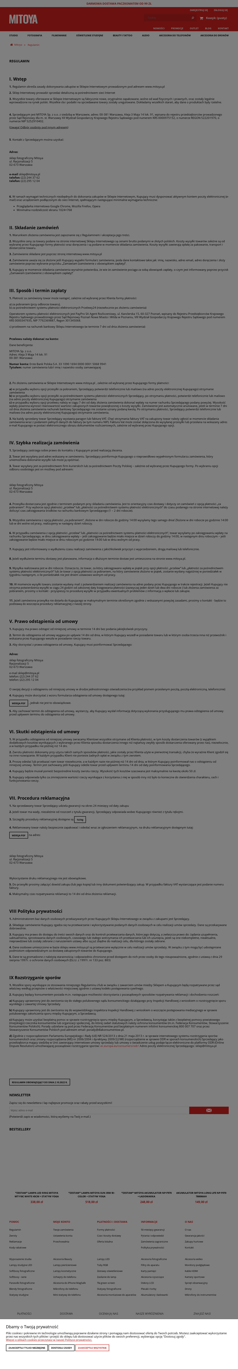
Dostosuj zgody (61, 1348)
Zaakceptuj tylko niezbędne (27, 1348)
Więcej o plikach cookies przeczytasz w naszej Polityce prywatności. (49, 1340)
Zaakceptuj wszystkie (92, 1348)
